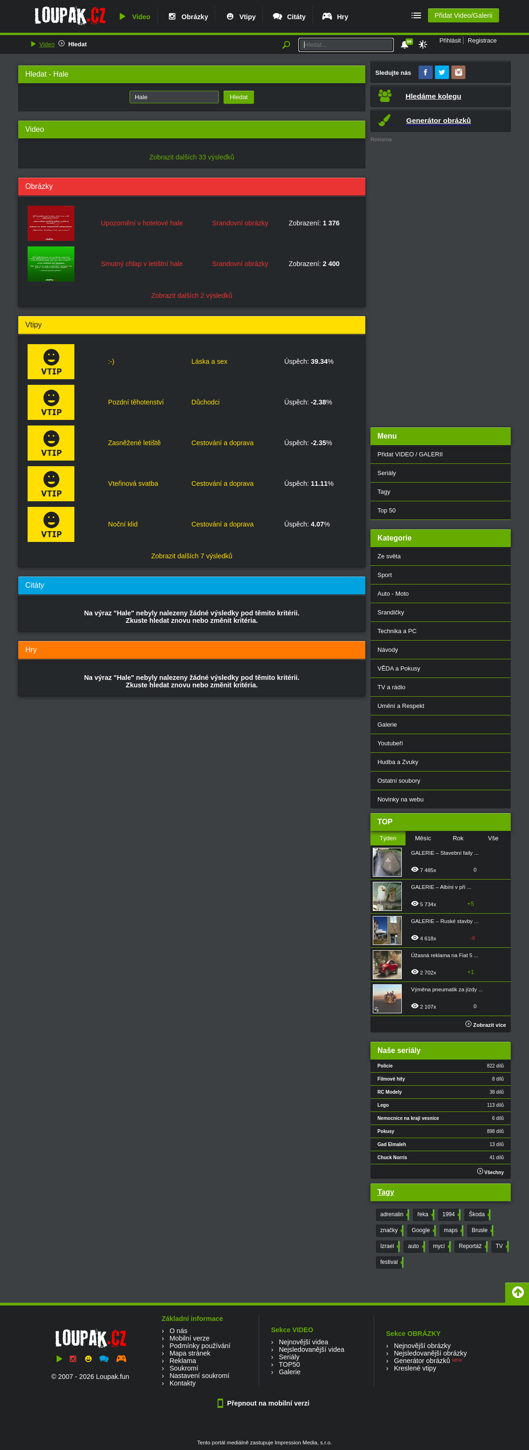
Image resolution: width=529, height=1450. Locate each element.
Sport (384, 574)
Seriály (386, 472)
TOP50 (289, 1364)
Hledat (77, 44)
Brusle (481, 1230)
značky (391, 1230)
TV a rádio (391, 687)
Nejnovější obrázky (422, 1345)
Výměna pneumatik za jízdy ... (447, 989)
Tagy (383, 491)
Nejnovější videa (303, 1342)
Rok (458, 838)
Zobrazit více (485, 1025)
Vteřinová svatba (133, 483)
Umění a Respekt (400, 705)
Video (133, 17)
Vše (493, 838)
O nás (178, 1331)
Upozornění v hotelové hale (142, 223)
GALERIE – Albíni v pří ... (441, 887)
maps (453, 1230)
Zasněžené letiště (134, 443)
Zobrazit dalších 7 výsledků (191, 556)
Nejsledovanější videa (311, 1349)
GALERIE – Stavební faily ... (445, 853)
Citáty (289, 17)
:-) (111, 361)
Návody (387, 649)
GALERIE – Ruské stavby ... (445, 921)
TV (501, 1246)
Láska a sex (209, 361)
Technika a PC (397, 631)
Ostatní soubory (398, 780)
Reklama (182, 1360)
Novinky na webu (400, 799)
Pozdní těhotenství (136, 402)
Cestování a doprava (222, 443)
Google (423, 1230)
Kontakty (182, 1383)
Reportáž (472, 1246)
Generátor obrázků (422, 1360)
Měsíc (423, 838)
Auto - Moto (393, 593)
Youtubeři (390, 743)
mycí (441, 1246)
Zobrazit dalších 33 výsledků (191, 157)
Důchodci (205, 402)
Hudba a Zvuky (397, 761)
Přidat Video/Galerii (464, 15)
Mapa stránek (189, 1353)
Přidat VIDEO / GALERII (410, 454)
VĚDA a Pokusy (398, 668)
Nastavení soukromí (199, 1375)
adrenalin (393, 1214)
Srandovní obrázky (240, 223)
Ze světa (389, 556)
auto (415, 1246)
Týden (387, 838)
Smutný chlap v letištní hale (142, 263)
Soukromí (183, 1368)
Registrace (482, 40)
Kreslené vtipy (415, 1368)
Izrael (389, 1246)
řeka (424, 1214)
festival (391, 1262)
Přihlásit (450, 40)
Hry (334, 17)
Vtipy (240, 17)
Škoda (479, 1214)
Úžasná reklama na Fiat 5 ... (444, 955)
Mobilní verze (189, 1338)
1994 (450, 1214)
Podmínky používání (199, 1345)
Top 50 (386, 510)
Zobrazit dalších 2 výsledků (191, 295)
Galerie (387, 724)
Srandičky (390, 612)
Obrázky (187, 17)
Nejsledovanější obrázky (430, 1353)
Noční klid (123, 524)
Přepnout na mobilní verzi (265, 1403)
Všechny (490, 1171)
